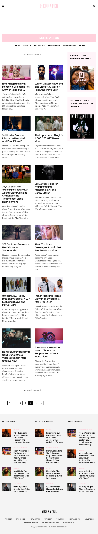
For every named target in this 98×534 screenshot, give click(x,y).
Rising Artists (69, 46)
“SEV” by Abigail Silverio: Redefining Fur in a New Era (22, 489)
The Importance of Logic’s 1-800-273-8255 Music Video (49, 138)
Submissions (68, 523)
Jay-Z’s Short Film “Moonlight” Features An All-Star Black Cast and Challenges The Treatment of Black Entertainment (15, 194)
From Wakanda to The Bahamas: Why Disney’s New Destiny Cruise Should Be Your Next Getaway (21, 456)
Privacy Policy (31, 523)
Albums (16, 46)
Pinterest (48, 519)
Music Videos (54, 46)
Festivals (27, 46)
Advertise (88, 519)
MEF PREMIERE (39, 46)
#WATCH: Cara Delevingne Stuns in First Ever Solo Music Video (48, 247)
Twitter (8, 519)
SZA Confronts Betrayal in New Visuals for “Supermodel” (16, 247)
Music (16, 430)
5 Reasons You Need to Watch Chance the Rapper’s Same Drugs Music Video (47, 352)
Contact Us (74, 519)
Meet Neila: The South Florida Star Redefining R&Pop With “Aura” (21, 475)
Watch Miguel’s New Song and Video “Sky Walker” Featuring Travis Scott (49, 87)
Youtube (60, 519)
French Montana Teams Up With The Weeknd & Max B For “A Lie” (48, 299)
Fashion (17, 484)
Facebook (20, 519)
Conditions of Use (50, 523)
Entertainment (20, 448)
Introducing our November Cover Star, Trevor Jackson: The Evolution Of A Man (22, 438)
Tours (82, 46)
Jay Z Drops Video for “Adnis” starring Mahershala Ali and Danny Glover (46, 188)
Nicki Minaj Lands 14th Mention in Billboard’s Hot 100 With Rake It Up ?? (15, 87)
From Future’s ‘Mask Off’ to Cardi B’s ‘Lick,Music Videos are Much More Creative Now (16, 356)
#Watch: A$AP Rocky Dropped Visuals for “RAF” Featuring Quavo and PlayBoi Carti (16, 300)
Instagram (35, 519)
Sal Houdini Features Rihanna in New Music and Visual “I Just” (14, 138)
